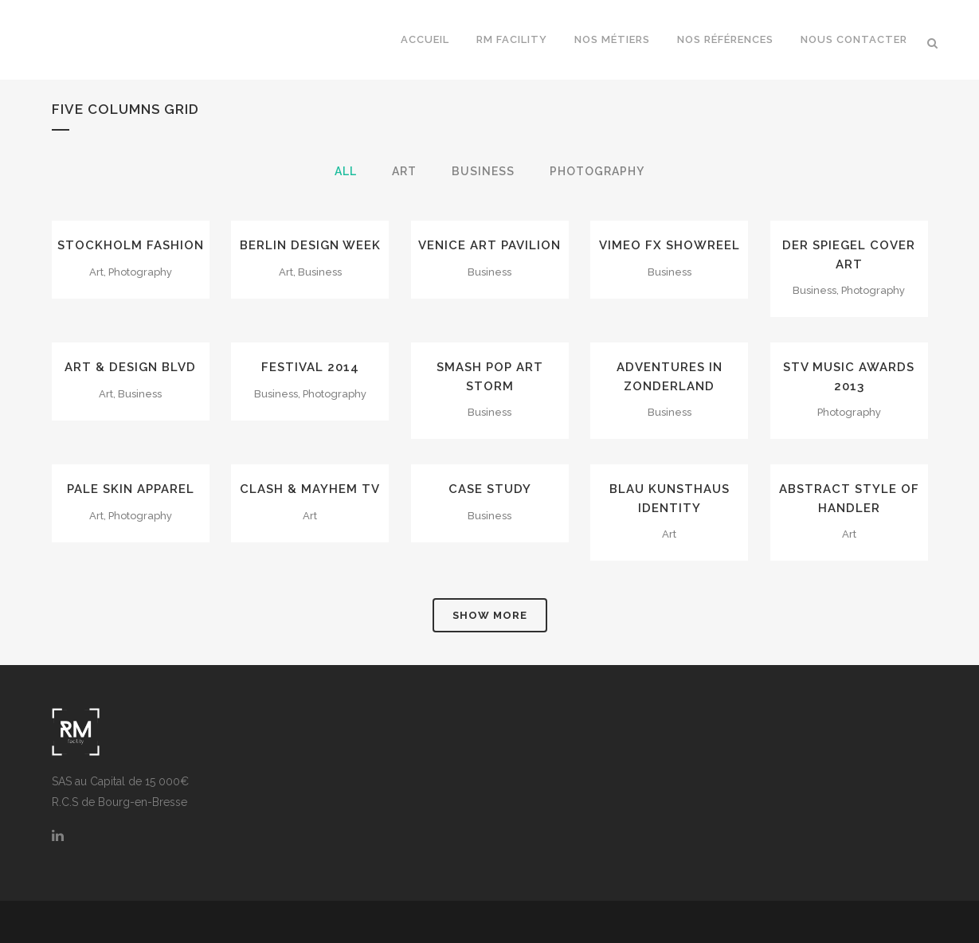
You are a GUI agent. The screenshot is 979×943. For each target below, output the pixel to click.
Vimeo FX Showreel (669, 245)
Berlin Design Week (310, 245)
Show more (489, 615)
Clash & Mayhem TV (310, 489)
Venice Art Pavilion (489, 245)
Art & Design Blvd (130, 367)
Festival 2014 (310, 367)
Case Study (489, 489)
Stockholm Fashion (130, 245)
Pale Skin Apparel (130, 489)
